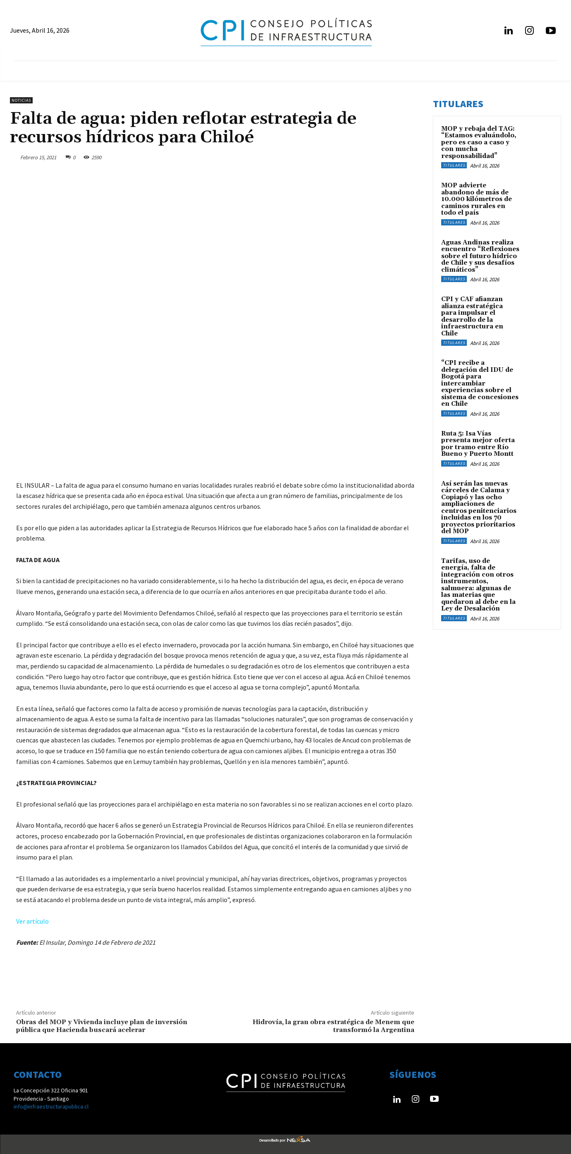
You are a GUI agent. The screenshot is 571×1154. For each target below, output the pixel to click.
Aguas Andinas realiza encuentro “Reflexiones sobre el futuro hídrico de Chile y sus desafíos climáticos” (480, 256)
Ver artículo (32, 921)
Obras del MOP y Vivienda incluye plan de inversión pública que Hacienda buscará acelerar (101, 1026)
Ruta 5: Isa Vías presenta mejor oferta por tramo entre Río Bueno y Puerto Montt (478, 444)
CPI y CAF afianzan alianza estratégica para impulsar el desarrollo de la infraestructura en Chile (472, 316)
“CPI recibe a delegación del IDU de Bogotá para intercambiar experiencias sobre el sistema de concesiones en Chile (479, 383)
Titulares (454, 165)
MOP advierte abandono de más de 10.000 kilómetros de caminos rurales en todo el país (476, 199)
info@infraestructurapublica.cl (51, 1106)
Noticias (21, 100)
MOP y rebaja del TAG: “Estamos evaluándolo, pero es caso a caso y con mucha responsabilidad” (478, 142)
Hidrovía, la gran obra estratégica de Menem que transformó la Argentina (333, 1026)
